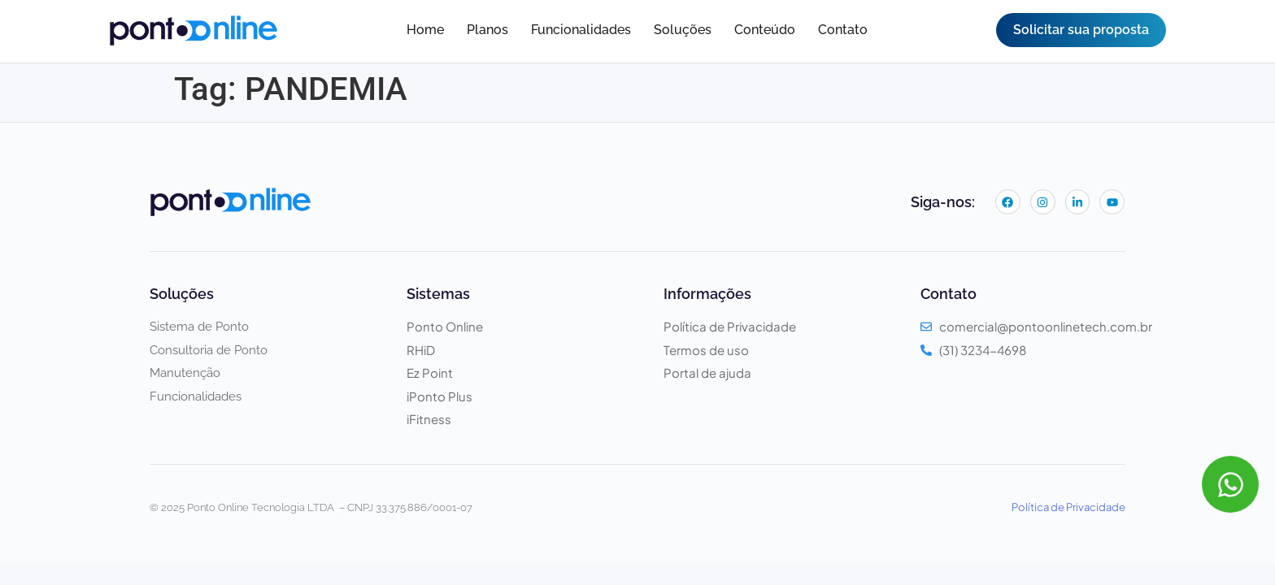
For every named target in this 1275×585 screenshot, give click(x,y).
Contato (843, 29)
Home (425, 29)
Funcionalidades (581, 29)
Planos (487, 29)
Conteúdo (764, 29)
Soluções (682, 29)
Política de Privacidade (1068, 507)
